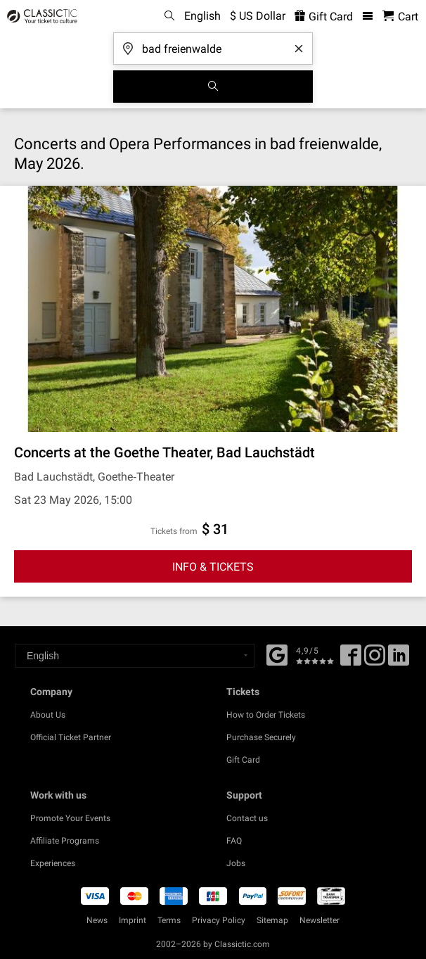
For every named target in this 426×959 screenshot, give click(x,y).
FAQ (234, 841)
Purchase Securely (261, 737)
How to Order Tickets (265, 715)
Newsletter (319, 920)
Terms (169, 920)
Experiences (52, 863)
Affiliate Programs (64, 841)
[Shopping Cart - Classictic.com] (400, 16)
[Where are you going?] (213, 44)
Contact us (247, 818)
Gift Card (243, 760)
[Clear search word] (298, 48)
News (97, 920)
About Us (47, 715)
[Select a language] (134, 656)
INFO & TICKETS (213, 566)
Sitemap (272, 920)
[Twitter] (374, 660)
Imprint (132, 920)
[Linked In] (398, 660)
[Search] (213, 86)
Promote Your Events (70, 818)
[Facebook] (277, 653)
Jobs (235, 863)
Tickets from (174, 531)
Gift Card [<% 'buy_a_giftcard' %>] (324, 16)
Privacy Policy (218, 920)
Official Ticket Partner (70, 737)
